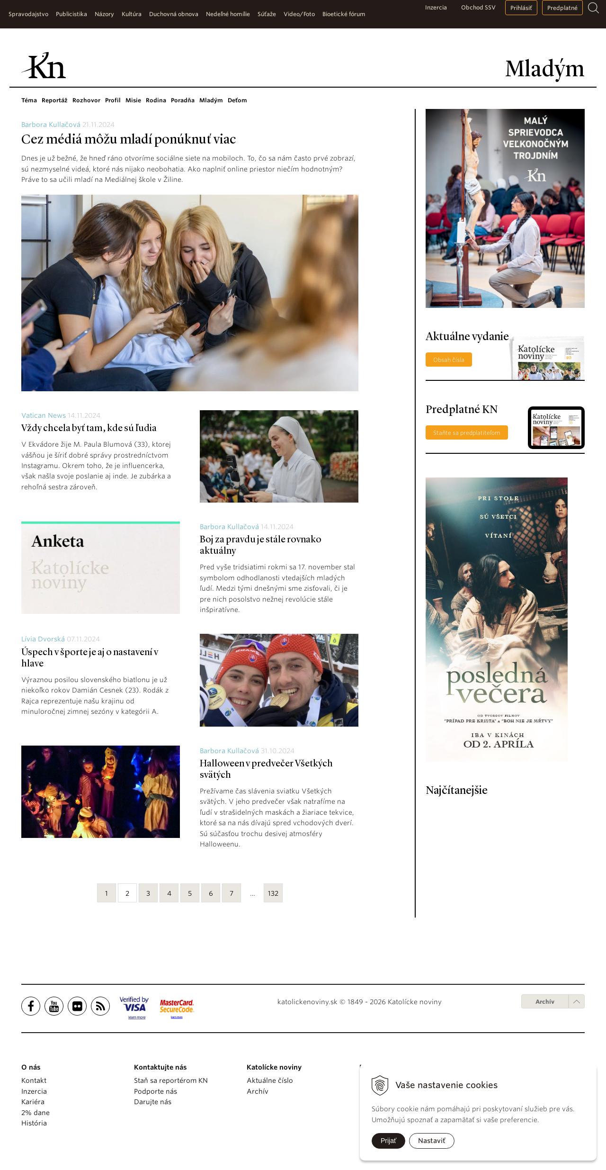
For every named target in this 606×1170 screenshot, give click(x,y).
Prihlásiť (521, 7)
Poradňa (183, 100)
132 (273, 893)
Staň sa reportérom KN (171, 1080)
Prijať (388, 1140)
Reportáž (55, 100)
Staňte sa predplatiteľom (466, 432)
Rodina (156, 100)
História (34, 1123)
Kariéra (33, 1102)
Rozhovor (86, 100)
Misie (133, 100)
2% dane (35, 1112)
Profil (113, 100)
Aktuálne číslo (270, 1080)
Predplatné (562, 7)
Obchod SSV (478, 7)
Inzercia (436, 7)
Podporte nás (155, 1091)
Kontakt (33, 1080)
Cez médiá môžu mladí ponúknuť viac (128, 140)
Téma (29, 100)
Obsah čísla (448, 359)
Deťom (237, 100)
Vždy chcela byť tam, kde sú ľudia (89, 428)
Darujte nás (152, 1102)
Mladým (211, 100)
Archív (544, 1001)
